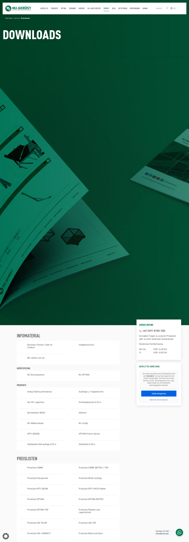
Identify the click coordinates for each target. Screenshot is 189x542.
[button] (6, 536)
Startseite (9, 18)
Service (17, 18)
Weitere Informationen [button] (159, 400)
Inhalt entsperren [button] (159, 393)
